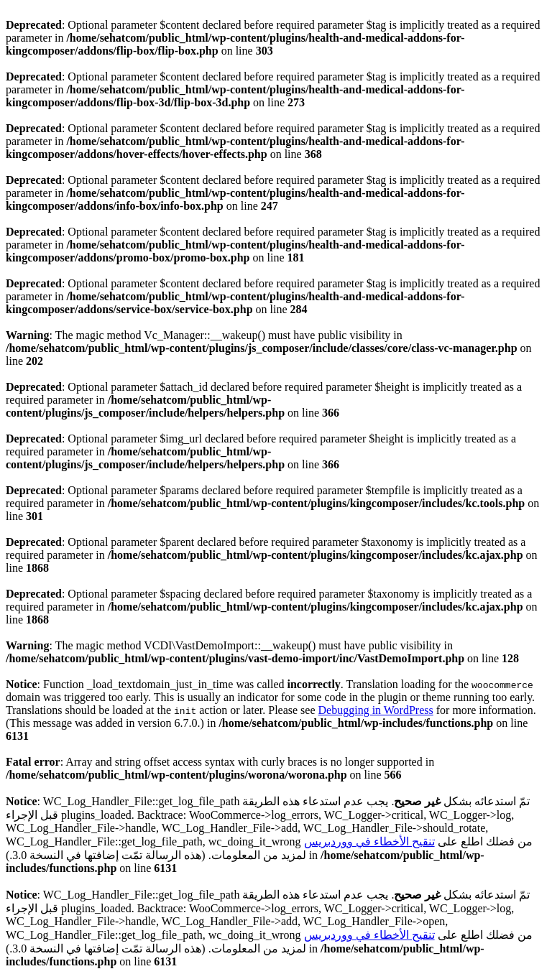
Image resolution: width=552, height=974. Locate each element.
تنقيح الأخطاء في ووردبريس (369, 841)
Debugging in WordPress (375, 710)
